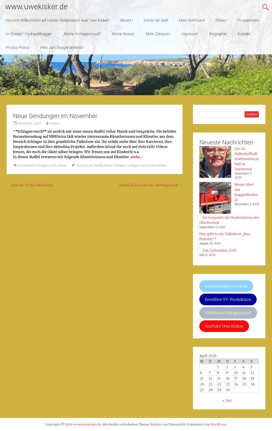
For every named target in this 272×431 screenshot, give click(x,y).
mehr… (136, 157)
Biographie (218, 34)
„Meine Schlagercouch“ (82, 34)
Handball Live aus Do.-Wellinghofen (151, 185)
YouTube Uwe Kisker (224, 326)
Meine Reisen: (123, 34)
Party (108, 165)
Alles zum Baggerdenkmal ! (62, 47)
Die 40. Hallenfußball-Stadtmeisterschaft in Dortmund (247, 158)
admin (54, 123)
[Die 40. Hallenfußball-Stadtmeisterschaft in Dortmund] (215, 162)
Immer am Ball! (156, 20)
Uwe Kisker (158, 165)
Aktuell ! (126, 20)
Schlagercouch (46, 165)
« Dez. (227, 400)
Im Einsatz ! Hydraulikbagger (29, 34)
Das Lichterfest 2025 (220, 250)
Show (62, 165)
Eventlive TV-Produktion (228, 299)
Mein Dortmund (191, 20)
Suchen (251, 114)
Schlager (119, 165)
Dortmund (26, 165)
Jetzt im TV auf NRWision (30, 185)
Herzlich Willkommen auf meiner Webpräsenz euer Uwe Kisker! (57, 20)
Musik (98, 165)
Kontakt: (244, 34)
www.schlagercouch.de (226, 286)
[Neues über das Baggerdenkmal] (215, 198)
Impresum (189, 34)
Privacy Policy (17, 47)
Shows (221, 20)
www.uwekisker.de (36, 6)
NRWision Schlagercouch (228, 312)
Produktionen (248, 20)
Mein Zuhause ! (158, 34)
